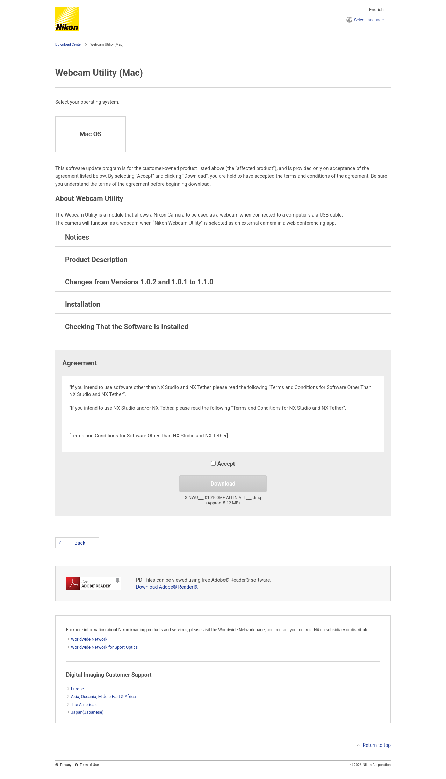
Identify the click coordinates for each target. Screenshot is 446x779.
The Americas (84, 704)
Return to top (377, 745)
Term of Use (89, 765)
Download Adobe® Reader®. (167, 587)
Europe (77, 688)
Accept (223, 463)
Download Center (68, 44)
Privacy (65, 765)
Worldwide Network (89, 639)
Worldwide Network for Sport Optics (104, 647)
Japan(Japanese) (87, 712)
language (369, 20)
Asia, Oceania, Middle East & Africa (103, 696)
